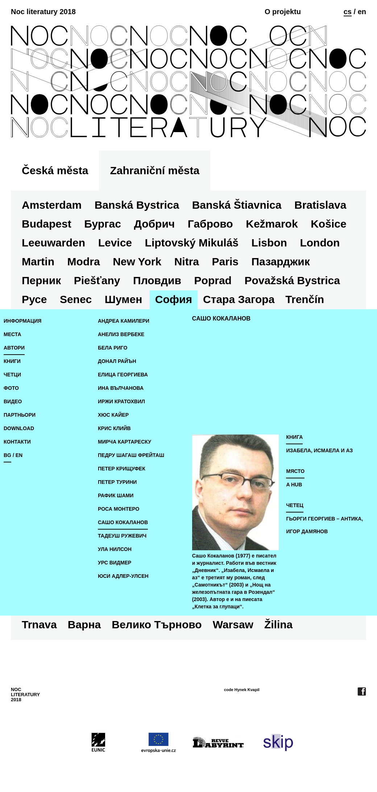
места (12, 334)
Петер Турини (117, 482)
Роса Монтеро (118, 509)
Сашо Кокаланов (123, 522)
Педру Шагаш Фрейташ (131, 455)
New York (137, 262)
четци (12, 374)
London (320, 243)
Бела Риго (112, 348)
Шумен (123, 299)
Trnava (39, 624)
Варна (84, 624)
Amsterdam (52, 205)
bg (7, 455)
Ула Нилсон (115, 549)
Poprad (213, 280)
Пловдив (157, 280)
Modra (83, 262)
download (19, 428)
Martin (38, 262)
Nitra (186, 262)
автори (14, 348)
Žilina (278, 624)
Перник (41, 280)
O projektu (283, 12)
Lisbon (269, 243)
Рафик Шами (115, 495)
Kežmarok (272, 224)
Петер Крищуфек (121, 468)
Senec (76, 299)
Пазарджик (281, 262)
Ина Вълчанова (121, 388)
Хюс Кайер (113, 415)
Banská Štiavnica (237, 205)
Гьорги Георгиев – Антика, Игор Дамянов (324, 525)
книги (12, 361)
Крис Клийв (114, 428)
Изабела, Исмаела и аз (319, 450)
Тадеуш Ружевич (122, 536)
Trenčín (304, 299)
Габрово (210, 224)
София (173, 299)
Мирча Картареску (124, 442)
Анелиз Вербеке (121, 334)
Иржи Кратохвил (121, 401)
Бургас (102, 224)
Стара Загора (238, 299)
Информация (22, 321)
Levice (115, 243)
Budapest (46, 224)
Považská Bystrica (292, 280)
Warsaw (233, 624)
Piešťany (97, 280)
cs (348, 12)
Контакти (17, 442)
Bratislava (320, 205)
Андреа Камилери (123, 321)
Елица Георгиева (123, 374)
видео (13, 401)
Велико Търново (157, 624)
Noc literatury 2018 (43, 12)
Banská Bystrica (137, 205)
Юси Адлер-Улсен (123, 576)
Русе (34, 299)
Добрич (154, 224)
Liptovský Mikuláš (192, 243)
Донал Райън (117, 361)
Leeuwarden (53, 243)
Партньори (20, 415)
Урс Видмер (114, 563)
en (362, 12)
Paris (225, 262)
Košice (328, 224)
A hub (294, 484)
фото (11, 388)
